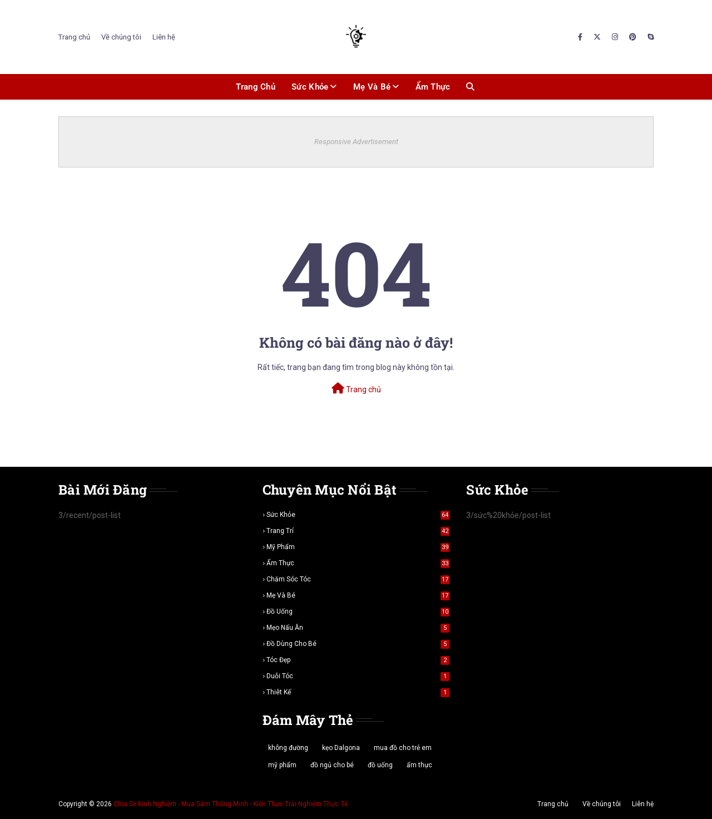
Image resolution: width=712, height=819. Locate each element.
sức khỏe (358, 515)
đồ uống (358, 611)
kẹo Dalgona (341, 748)
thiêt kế (358, 692)
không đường (288, 748)
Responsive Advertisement (356, 141)
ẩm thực (358, 563)
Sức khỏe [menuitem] (309, 87)
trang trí (358, 531)
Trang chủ (74, 37)
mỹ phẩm (358, 547)
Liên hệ (163, 37)
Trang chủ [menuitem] (255, 87)
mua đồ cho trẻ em (403, 748)
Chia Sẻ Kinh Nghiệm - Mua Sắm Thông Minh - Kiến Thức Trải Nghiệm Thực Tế (230, 804)
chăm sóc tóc (358, 579)
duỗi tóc (358, 676)
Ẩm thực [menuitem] (433, 87)
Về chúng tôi (121, 37)
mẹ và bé (358, 595)
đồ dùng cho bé (358, 644)
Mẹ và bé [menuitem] (371, 87)
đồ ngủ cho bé (332, 765)
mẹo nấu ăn (358, 627)
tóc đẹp (358, 660)
